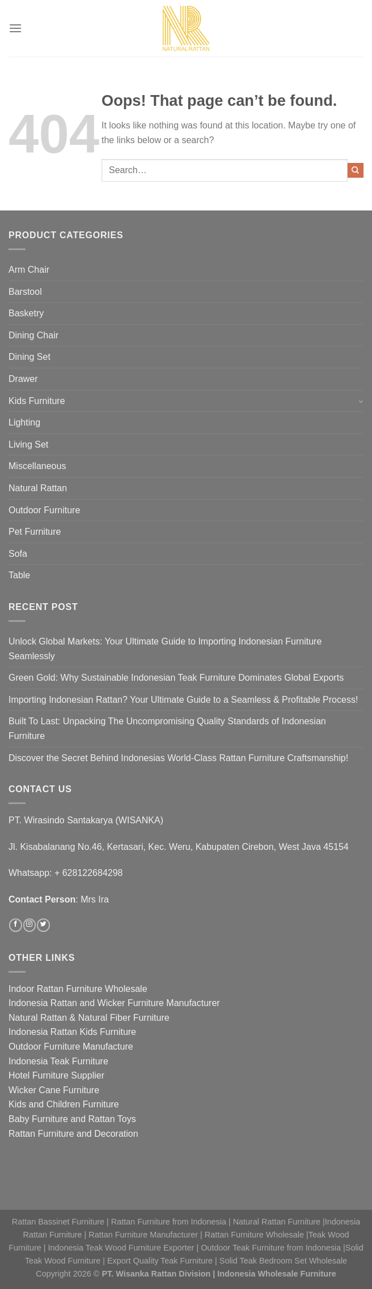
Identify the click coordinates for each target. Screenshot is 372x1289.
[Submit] (355, 170)
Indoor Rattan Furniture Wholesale (78, 989)
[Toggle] (360, 401)
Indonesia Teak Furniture (58, 1061)
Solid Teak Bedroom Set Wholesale (283, 1260)
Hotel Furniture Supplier (56, 1075)
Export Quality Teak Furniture (160, 1260)
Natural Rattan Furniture (276, 1221)
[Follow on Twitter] (43, 925)
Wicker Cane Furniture (54, 1090)
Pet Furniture (35, 531)
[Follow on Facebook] (15, 925)
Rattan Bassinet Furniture (58, 1221)
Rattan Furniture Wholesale (254, 1234)
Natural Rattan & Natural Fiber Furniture (89, 1017)
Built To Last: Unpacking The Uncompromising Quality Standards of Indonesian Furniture (167, 728)
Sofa (18, 553)
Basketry (26, 313)
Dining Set (29, 357)
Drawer (23, 379)
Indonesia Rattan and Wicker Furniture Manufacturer (114, 1003)
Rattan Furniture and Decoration (73, 1133)
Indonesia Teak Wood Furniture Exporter (121, 1247)
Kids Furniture (37, 401)
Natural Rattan (38, 488)
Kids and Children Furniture (64, 1104)
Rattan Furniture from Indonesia (168, 1221)
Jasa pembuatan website (59, 1162)
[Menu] (15, 28)
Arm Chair (29, 269)
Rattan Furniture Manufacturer (143, 1234)
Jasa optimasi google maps (187, 1148)
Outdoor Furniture (44, 510)
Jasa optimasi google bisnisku (69, 1148)
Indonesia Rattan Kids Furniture (72, 1032)
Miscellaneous (37, 466)
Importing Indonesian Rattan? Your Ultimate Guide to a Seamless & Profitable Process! (183, 699)
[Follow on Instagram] (29, 925)
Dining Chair (33, 335)
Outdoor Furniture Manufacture (71, 1046)
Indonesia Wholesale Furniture (276, 1273)
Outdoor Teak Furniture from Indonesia (271, 1247)
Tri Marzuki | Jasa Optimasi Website (81, 1176)
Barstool (25, 292)
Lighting (24, 422)
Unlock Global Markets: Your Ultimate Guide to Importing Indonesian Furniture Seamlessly (165, 649)
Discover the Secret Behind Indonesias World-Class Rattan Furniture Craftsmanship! (178, 758)
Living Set (28, 444)
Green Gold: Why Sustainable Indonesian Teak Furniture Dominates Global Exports (176, 677)
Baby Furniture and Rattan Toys (72, 1119)
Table (19, 575)
